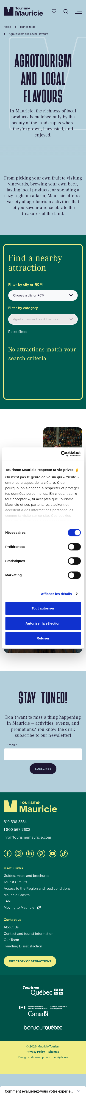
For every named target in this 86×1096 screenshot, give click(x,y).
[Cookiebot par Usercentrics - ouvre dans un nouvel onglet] (61, 454)
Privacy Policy (36, 1052)
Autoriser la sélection (43, 623)
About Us (11, 927)
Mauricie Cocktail (17, 894)
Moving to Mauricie (22, 907)
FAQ (7, 901)
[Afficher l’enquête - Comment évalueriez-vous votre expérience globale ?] (43, 1091)
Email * (11, 745)
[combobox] (43, 295)
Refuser (43, 638)
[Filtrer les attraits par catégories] (43, 319)
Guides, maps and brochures (26, 875)
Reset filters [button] (17, 331)
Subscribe (43, 769)
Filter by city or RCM (25, 284)
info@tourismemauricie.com (27, 837)
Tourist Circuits (15, 882)
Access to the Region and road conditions (37, 888)
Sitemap (53, 1052)
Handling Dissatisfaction (23, 946)
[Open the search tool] (65, 11)
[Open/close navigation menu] (78, 11)
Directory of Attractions (30, 961)
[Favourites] (54, 11)
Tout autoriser (43, 608)
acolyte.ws (61, 1057)
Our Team (11, 939)
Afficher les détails (56, 594)
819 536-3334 (15, 822)
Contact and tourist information (28, 933)
